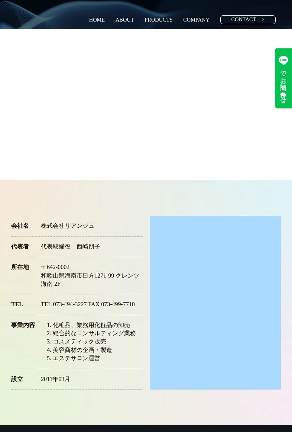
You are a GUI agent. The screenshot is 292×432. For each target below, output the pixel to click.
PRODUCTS (158, 20)
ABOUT (125, 20)
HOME (97, 20)
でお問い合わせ (283, 78)
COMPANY (196, 20)
